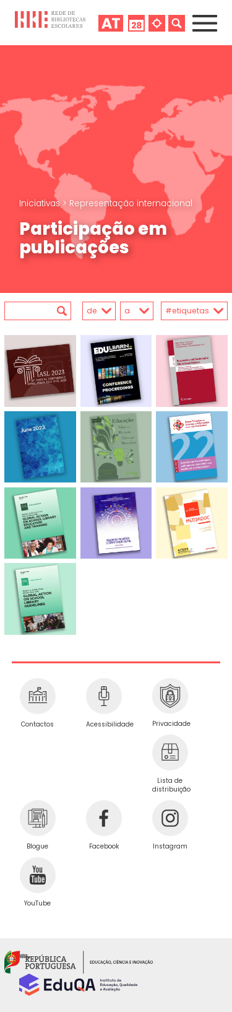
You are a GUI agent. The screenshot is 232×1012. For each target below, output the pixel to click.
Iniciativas (40, 203)
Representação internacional (130, 203)
